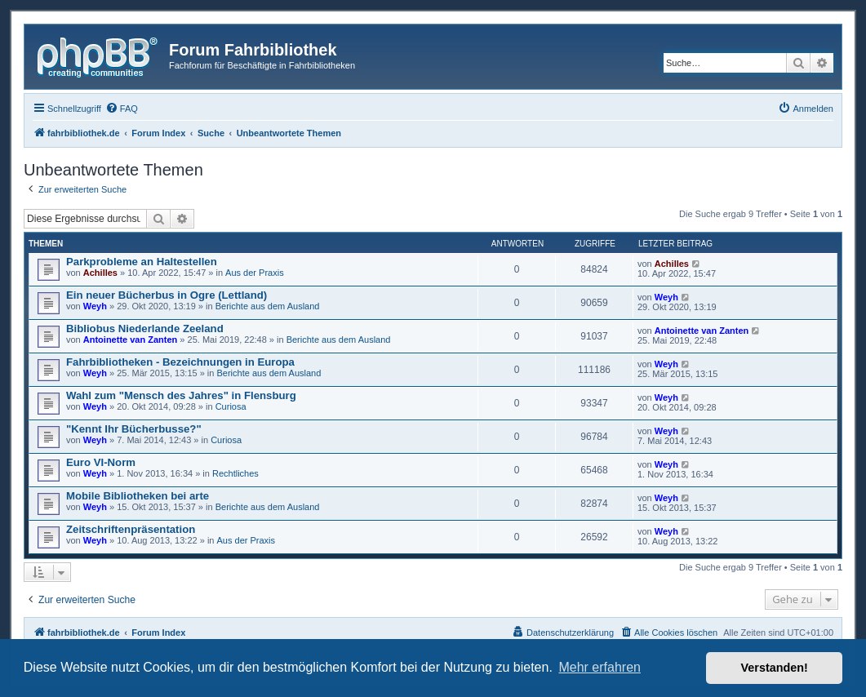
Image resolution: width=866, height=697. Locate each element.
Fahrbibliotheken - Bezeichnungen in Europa (180, 362)
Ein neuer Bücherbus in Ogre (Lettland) (166, 295)
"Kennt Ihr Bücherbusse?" (134, 429)
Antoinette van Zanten (130, 339)
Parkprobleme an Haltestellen (141, 261)
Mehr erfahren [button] (599, 667)
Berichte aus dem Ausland (267, 306)
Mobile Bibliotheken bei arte (137, 496)
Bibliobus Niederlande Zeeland (145, 328)
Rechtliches (235, 473)
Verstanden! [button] (774, 667)
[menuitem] (121, 108)
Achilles (100, 272)
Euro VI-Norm (100, 462)
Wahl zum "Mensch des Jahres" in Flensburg (181, 395)
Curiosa (230, 406)
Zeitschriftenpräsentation (130, 529)
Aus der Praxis (254, 272)
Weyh (95, 306)
